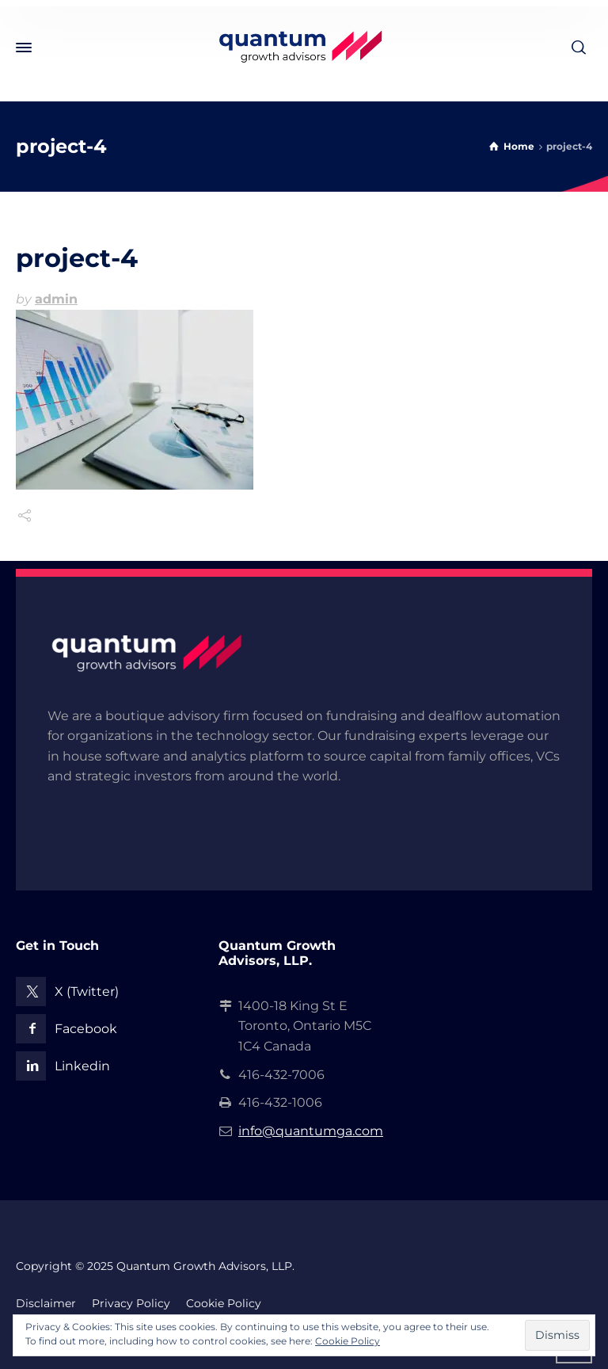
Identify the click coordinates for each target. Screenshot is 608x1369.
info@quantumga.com (310, 1130)
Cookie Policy (223, 1303)
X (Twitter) (87, 991)
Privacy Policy (131, 1303)
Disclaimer (46, 1303)
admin (56, 299)
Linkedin (82, 1065)
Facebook (86, 1028)
